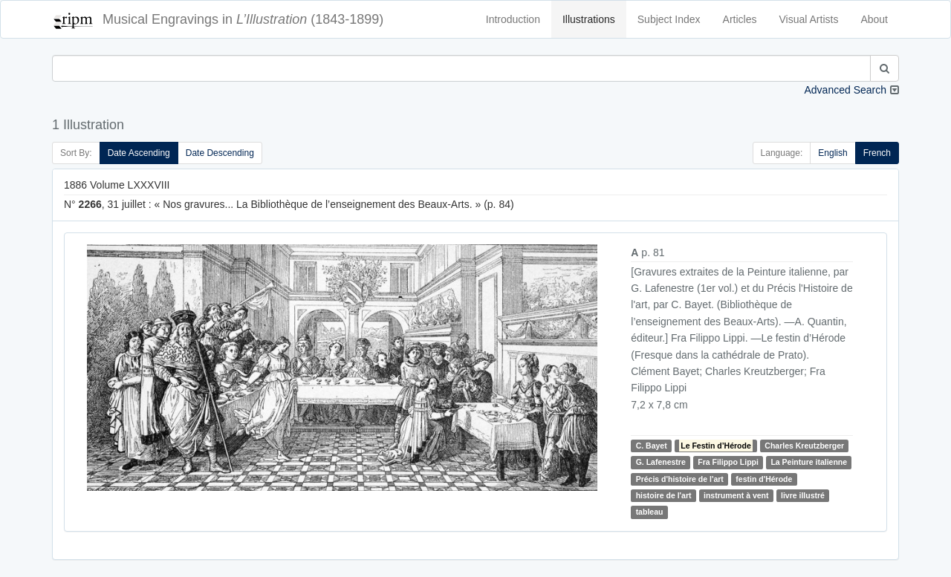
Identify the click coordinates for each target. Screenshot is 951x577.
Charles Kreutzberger (804, 445)
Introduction (513, 19)
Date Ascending (139, 153)
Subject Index (669, 19)
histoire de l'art (664, 495)
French (877, 153)
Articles (740, 19)
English (832, 153)
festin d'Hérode (764, 479)
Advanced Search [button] (845, 90)
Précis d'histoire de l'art (680, 479)
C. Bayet (651, 445)
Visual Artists (809, 19)
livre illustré (803, 495)
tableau (649, 512)
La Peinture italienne (808, 461)
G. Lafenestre (661, 461)
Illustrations (588, 19)
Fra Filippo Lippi (728, 461)
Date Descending (220, 153)
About (874, 19)
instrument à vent (736, 495)
